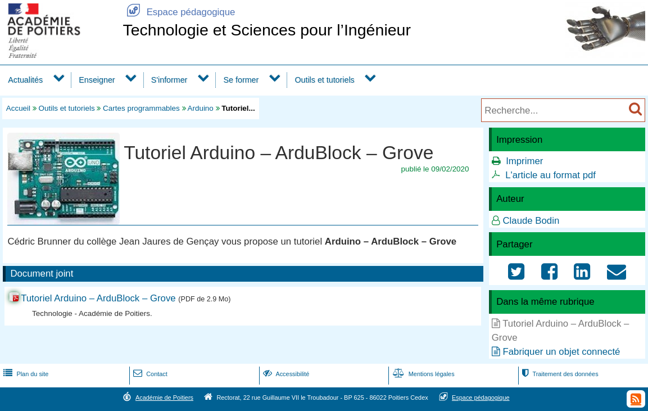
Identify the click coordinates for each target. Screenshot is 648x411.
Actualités (25, 79)
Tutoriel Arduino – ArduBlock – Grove (99, 298)
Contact (149, 374)
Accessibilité (285, 374)
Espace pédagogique (179, 12)
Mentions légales (423, 374)
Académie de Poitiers (164, 397)
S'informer (169, 79)
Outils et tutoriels (324, 79)
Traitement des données (559, 374)
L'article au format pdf (550, 175)
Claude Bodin (530, 220)
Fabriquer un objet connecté (561, 351)
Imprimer (524, 161)
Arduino (201, 108)
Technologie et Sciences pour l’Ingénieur (267, 30)
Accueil (18, 108)
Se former (241, 79)
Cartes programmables (141, 108)
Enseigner (97, 79)
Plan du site (24, 374)
